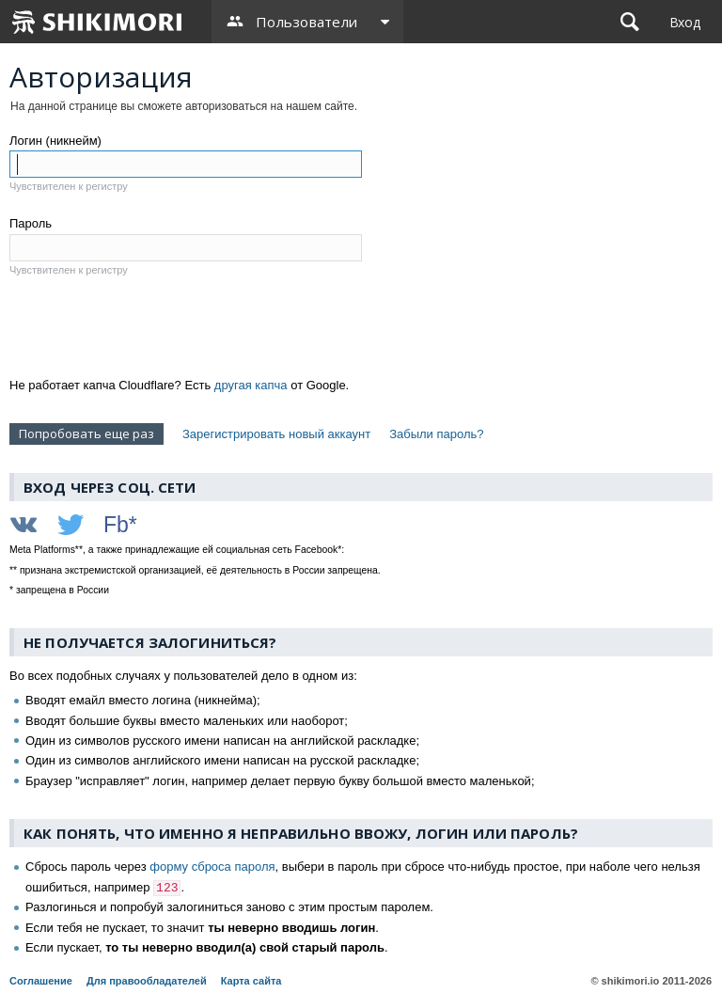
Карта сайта (251, 980)
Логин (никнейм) (55, 141)
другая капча (251, 385)
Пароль (30, 223)
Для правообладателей (146, 980)
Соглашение (40, 980)
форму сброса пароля (212, 866)
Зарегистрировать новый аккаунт (276, 434)
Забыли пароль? (436, 434)
